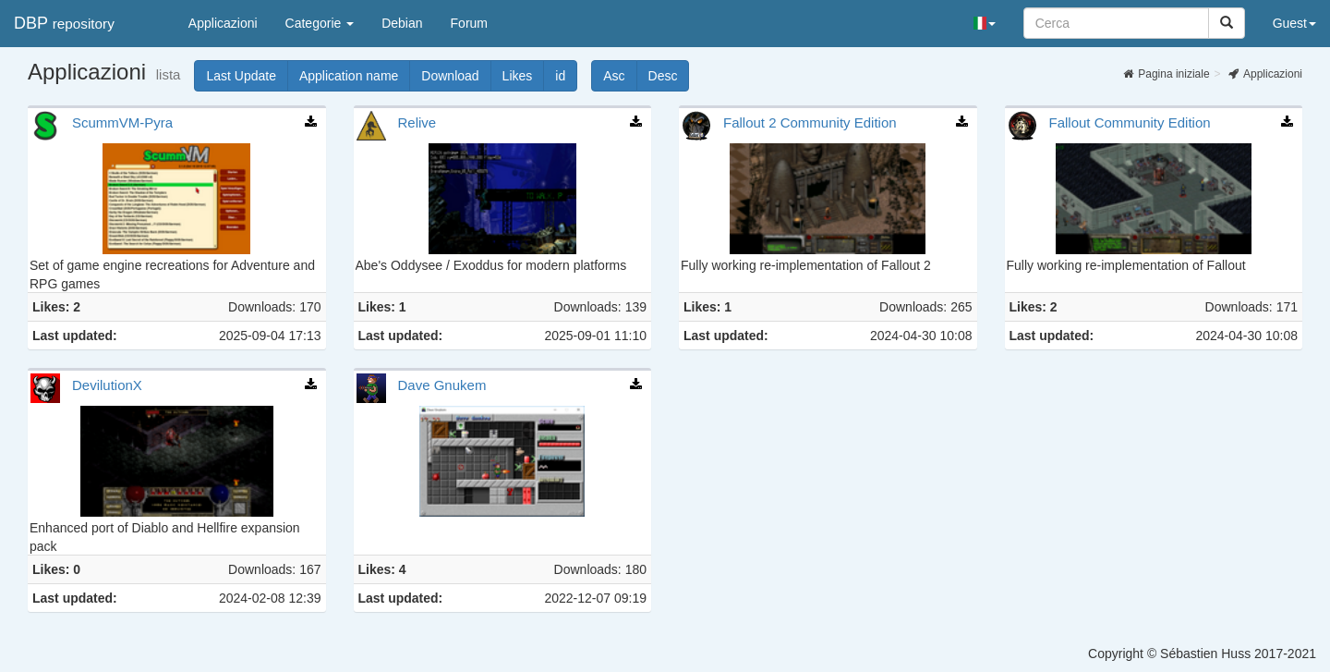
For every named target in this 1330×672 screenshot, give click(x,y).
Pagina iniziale (1166, 73)
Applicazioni (223, 23)
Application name (354, 75)
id (566, 75)
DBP (64, 23)
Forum (469, 23)
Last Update (247, 75)
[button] (985, 23)
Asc (619, 75)
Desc (669, 75)
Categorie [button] (320, 23)
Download (455, 75)
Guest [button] (1294, 23)
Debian (401, 23)
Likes (523, 75)
